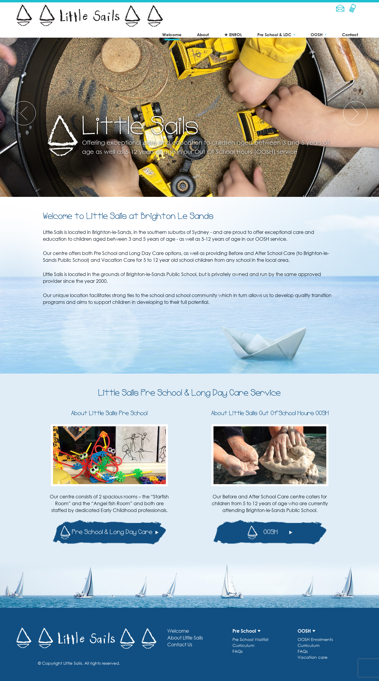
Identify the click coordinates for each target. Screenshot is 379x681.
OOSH (317, 34)
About (203, 34)
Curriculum (243, 645)
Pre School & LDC (274, 34)
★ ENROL (233, 34)
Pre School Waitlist (250, 639)
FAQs (237, 651)
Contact (350, 34)
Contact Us (179, 644)
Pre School (244, 631)
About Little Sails (185, 638)
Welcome (172, 34)
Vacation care (312, 657)
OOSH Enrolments (315, 639)
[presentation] (24, 113)
